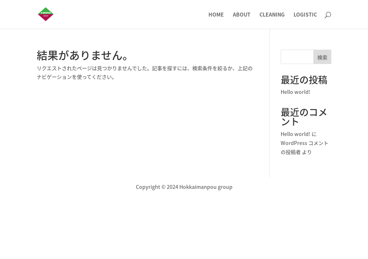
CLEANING (272, 15)
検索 (322, 57)
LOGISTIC (305, 15)
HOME (216, 15)
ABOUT (241, 15)
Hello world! (295, 91)
